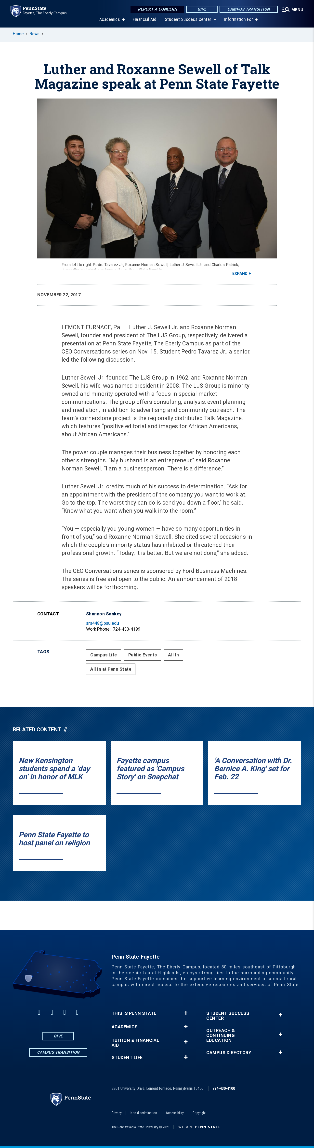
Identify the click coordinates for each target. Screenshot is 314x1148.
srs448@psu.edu (102, 623)
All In (173, 654)
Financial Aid (143, 19)
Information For (237, 19)
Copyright (199, 1113)
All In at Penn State (110, 669)
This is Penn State (134, 1013)
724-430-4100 (223, 1088)
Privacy (117, 1113)
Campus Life (103, 654)
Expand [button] (240, 273)
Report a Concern (155, 9)
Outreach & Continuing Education (220, 1035)
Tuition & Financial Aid (135, 1043)
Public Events (142, 654)
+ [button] (186, 1013)
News (34, 33)
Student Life (127, 1057)
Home (18, 33)
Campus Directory (228, 1052)
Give (199, 9)
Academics (108, 19)
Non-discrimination (144, 1113)
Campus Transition (246, 9)
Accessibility (175, 1113)
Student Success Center (187, 19)
